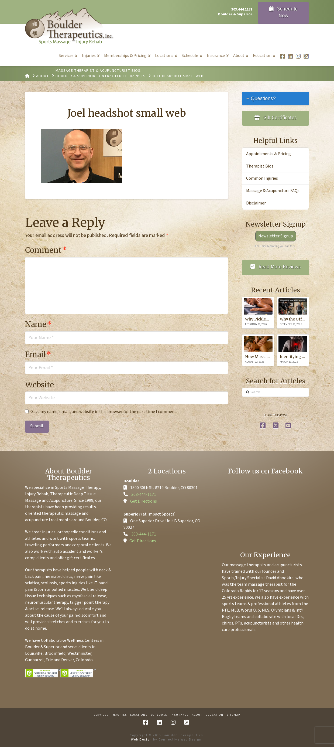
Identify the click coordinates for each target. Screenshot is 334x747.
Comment (46, 250)
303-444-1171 (143, 494)
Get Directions (143, 501)
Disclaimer (256, 203)
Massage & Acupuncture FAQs (272, 191)
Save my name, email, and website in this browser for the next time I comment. (104, 412)
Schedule (159, 715)
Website (39, 384)
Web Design (141, 739)
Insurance (179, 715)
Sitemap (233, 715)
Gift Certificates (275, 117)
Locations (138, 715)
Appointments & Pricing (268, 154)
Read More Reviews (275, 267)
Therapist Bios (259, 166)
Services (101, 715)
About (197, 715)
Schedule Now (283, 12)
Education (214, 715)
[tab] (275, 98)
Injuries (119, 715)
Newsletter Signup (275, 236)
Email (38, 354)
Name (38, 324)
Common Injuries (262, 178)
